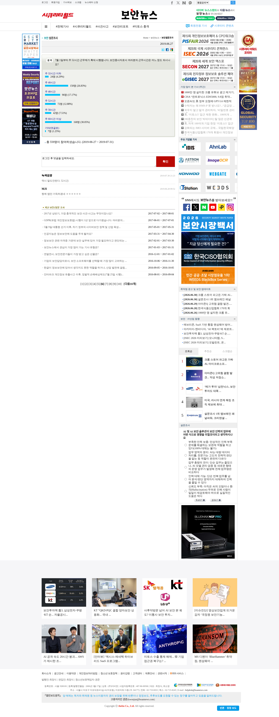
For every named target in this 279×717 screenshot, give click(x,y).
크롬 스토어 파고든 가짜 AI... (208, 294)
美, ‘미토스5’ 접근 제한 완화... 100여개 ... (208, 114)
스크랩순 (227, 351)
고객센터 (137, 673)
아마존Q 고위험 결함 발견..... (208, 303)
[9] (115, 283)
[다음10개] (130, 283)
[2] (87, 283)
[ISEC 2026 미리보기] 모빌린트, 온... (205, 342)
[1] (82, 283)
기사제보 (67, 2)
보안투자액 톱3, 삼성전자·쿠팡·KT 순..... (207, 333)
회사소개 (46, 673)
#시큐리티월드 (82, 26)
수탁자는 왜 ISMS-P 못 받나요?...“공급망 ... (209, 105)
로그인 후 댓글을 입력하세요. (99, 161)
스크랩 (78, 2)
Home (145, 38)
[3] (91, 283)
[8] (111, 283)
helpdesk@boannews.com (196, 690)
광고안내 (58, 673)
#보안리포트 (120, 26)
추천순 (208, 351)
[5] (99, 283)
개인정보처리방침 (88, 673)
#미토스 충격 (141, 26)
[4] (95, 283)
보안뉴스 (155, 38)
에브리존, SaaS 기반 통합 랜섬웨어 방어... (208, 324)
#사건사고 (102, 26)
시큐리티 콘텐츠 (224, 25)
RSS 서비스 (177, 673)
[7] (107, 283)
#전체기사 (62, 26)
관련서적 (162, 673)
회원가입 (55, 2)
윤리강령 (125, 673)
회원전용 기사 (198, 25)
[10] (119, 283)
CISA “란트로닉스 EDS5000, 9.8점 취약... (208, 96)
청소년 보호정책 (109, 673)
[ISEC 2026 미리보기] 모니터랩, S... (204, 338)
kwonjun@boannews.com (141, 699)
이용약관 (71, 673)
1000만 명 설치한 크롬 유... (207, 312)
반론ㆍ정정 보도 (228, 708)
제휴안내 (149, 673)
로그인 (45, 2)
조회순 (188, 351)
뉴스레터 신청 (91, 2)
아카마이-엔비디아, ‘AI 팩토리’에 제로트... (209, 329)
